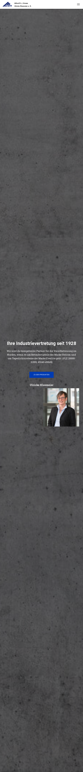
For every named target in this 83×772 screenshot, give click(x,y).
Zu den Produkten (41, 375)
